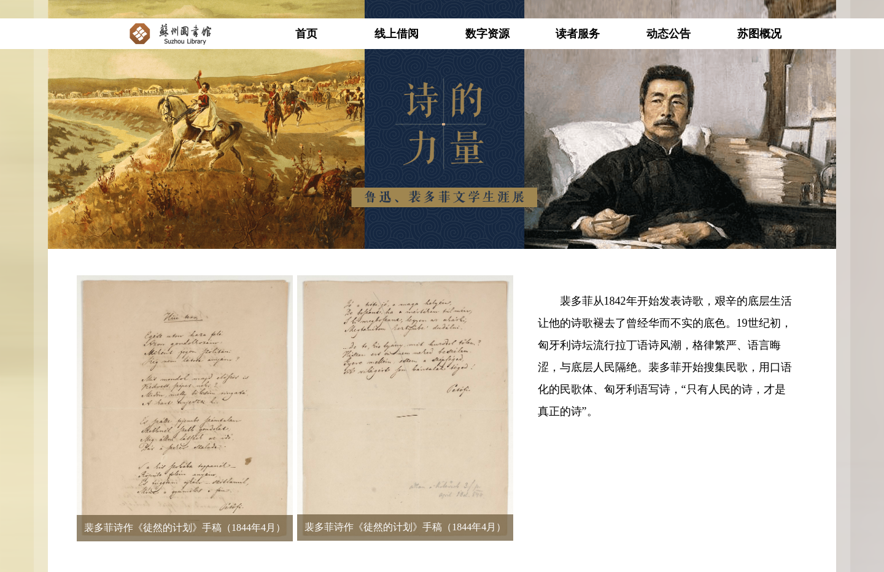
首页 (306, 34)
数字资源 (487, 34)
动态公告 (668, 34)
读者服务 (578, 34)
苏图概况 (759, 34)
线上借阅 (396, 34)
